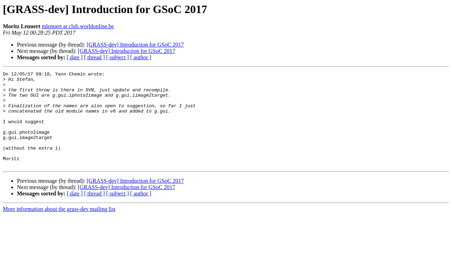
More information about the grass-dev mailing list (59, 228)
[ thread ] (94, 57)
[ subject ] (117, 57)
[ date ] (75, 57)
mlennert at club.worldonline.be (78, 26)
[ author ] (140, 57)
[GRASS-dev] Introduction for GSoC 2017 (135, 45)
